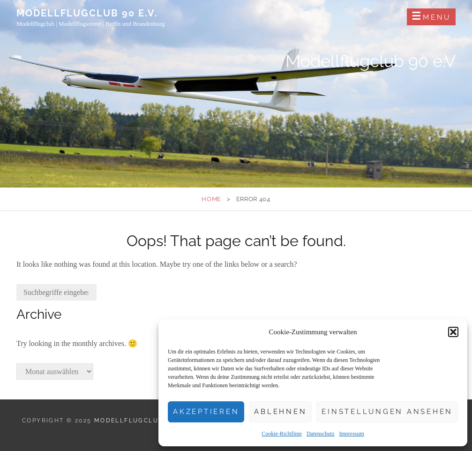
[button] (453, 332)
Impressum (351, 433)
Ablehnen (280, 411)
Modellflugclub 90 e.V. (87, 13)
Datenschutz (320, 433)
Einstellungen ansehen (387, 411)
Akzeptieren (206, 411)
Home (211, 199)
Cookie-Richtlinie (282, 433)
